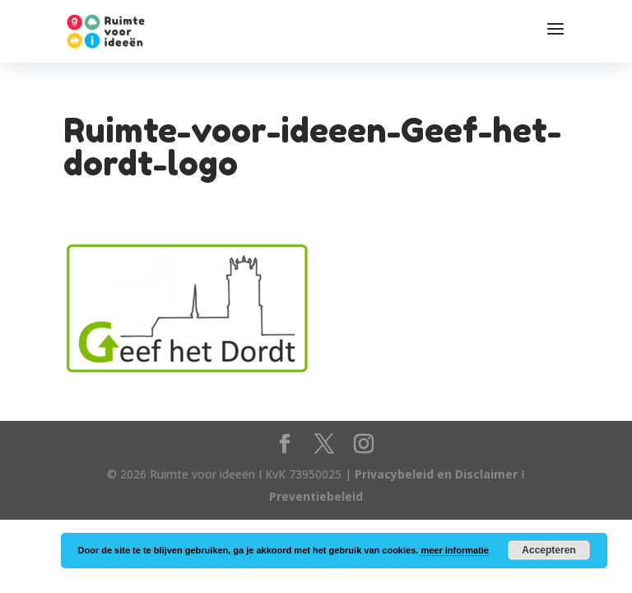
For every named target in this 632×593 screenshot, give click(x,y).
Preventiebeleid (316, 496)
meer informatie (455, 550)
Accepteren (548, 550)
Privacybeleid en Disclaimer (436, 474)
